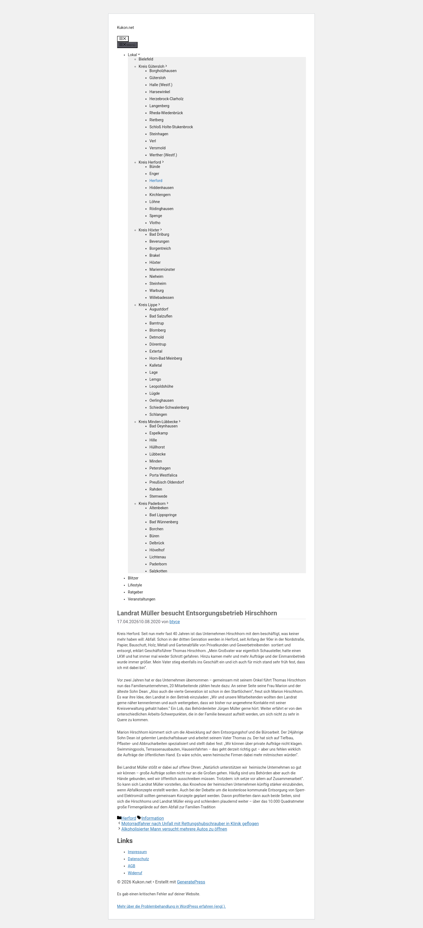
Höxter (155, 262)
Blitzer (133, 578)
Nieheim (156, 276)
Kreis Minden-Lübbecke (160, 422)
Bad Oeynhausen (163, 426)
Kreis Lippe (150, 305)
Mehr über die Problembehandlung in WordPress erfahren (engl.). (171, 906)
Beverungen (159, 241)
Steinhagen (158, 134)
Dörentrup (157, 344)
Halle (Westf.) (160, 85)
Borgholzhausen (163, 71)
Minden (155, 461)
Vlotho (155, 223)
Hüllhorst (157, 447)
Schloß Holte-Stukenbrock (171, 127)
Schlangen (158, 414)
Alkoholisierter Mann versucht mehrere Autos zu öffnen (174, 829)
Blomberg (157, 330)
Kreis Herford (152, 162)
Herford (155, 180)
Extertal (155, 351)
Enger (154, 173)
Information (152, 818)
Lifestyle (135, 585)
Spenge (155, 216)
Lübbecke (157, 454)
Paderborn (158, 564)
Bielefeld (146, 59)
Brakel (154, 255)
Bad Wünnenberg (163, 522)
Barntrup (156, 323)
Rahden (155, 489)
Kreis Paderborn (154, 503)
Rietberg (156, 120)
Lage (153, 372)
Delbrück (156, 543)
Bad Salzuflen (160, 316)
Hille (153, 440)
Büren (154, 536)
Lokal (134, 55)
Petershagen (159, 468)
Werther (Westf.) (163, 155)
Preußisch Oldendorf (166, 482)
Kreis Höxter (151, 230)
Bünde (154, 166)
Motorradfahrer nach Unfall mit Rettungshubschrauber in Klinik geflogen (190, 823)
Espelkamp (158, 433)
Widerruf (135, 873)
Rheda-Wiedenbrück (166, 113)
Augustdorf (158, 309)
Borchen (156, 529)
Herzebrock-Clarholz (166, 99)
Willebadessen (161, 297)
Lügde (154, 393)
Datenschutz (138, 859)
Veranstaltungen (141, 599)
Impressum (137, 852)
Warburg (156, 290)
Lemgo (155, 379)
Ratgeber (135, 592)
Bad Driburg (159, 234)
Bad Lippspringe (163, 515)
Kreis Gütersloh (153, 66)
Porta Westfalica (163, 475)
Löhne (154, 202)
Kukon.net (125, 27)
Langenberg (159, 106)
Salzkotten (158, 571)
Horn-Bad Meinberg (165, 358)
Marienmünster (162, 269)
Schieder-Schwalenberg (169, 407)
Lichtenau (157, 557)
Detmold (156, 337)
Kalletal (155, 365)
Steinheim (157, 283)
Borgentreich (160, 248)
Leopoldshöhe (161, 386)
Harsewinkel (159, 92)
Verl (152, 141)
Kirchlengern (159, 195)
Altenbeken (158, 508)
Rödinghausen (161, 209)
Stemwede (158, 496)
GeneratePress (191, 882)
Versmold (157, 148)
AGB (131, 866)
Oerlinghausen (161, 400)
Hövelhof (157, 550)
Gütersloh (157, 78)
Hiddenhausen (161, 187)
